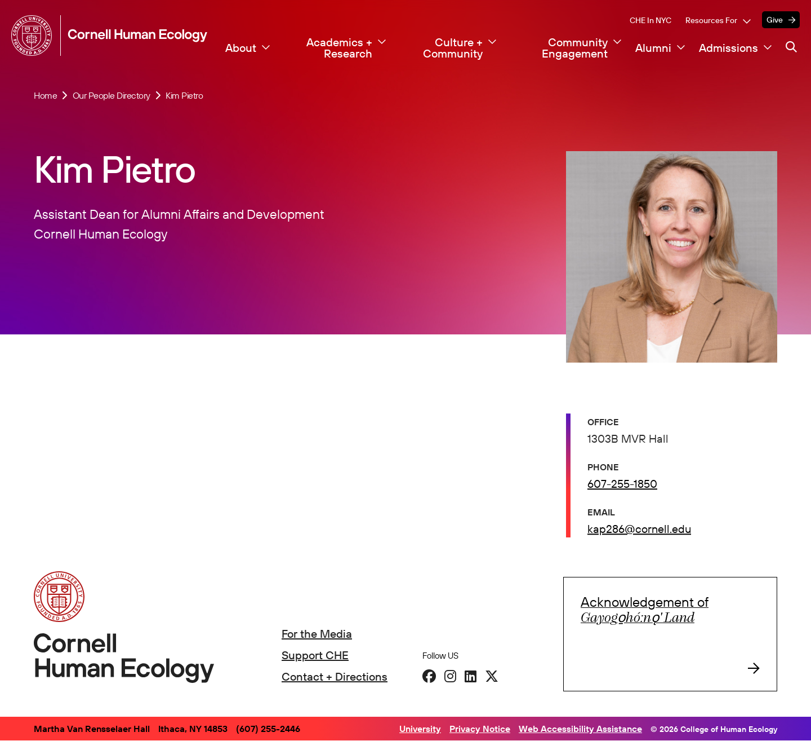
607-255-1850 (622, 485)
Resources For (711, 20)
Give (775, 20)
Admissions (728, 48)
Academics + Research (339, 48)
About (240, 48)
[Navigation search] (791, 46)
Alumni (653, 48)
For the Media (317, 634)
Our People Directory (111, 95)
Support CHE (315, 655)
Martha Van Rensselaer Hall (92, 728)
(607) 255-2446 (268, 728)
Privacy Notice (479, 728)
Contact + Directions (334, 676)
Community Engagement (575, 48)
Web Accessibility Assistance (580, 728)
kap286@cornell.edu (639, 530)
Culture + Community (453, 48)
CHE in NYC (650, 20)
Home (45, 95)
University (420, 728)
